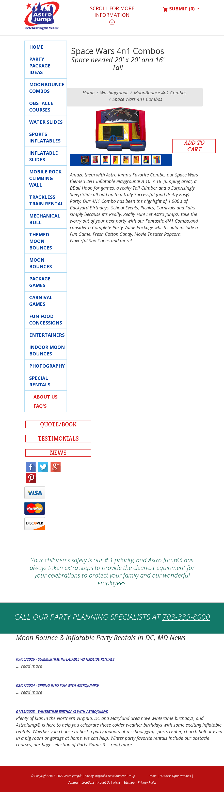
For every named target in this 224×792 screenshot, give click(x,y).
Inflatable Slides (43, 156)
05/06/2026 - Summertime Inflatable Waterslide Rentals (65, 659)
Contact (73, 782)
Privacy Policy (147, 782)
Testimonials (58, 438)
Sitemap (129, 782)
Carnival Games (41, 300)
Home (36, 47)
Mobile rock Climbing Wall (45, 178)
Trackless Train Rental (46, 200)
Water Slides (45, 122)
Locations (88, 782)
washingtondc (114, 92)
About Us (45, 397)
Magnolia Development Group (114, 776)
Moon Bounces (40, 263)
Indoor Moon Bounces (47, 350)
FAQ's (40, 406)
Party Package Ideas (40, 65)
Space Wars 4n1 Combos (137, 99)
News (58, 453)
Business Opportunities (175, 776)
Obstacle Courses (41, 106)
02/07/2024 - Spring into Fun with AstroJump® (57, 685)
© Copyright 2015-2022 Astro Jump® (56, 776)
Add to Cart (194, 146)
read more (31, 666)
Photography (47, 366)
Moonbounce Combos (47, 87)
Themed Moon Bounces (40, 241)
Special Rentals (39, 381)
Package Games (40, 282)
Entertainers (47, 335)
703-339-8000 (186, 616)
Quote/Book (58, 424)
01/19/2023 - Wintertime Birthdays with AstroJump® (62, 711)
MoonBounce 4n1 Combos (160, 92)
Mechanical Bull (44, 219)
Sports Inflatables (44, 137)
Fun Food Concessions (45, 319)
